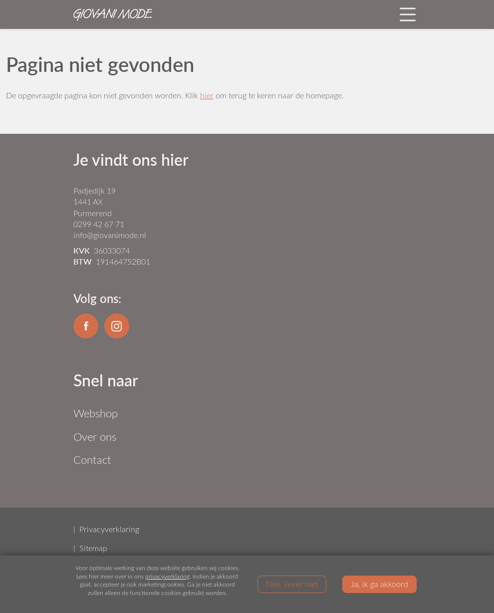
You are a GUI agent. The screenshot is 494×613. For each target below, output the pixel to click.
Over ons (94, 436)
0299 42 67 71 (98, 224)
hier (207, 95)
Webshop (95, 413)
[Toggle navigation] (408, 14)
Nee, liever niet (292, 583)
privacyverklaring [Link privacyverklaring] (167, 576)
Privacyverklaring (109, 529)
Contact (92, 459)
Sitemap (93, 548)
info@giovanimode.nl (109, 235)
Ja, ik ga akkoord (379, 583)
